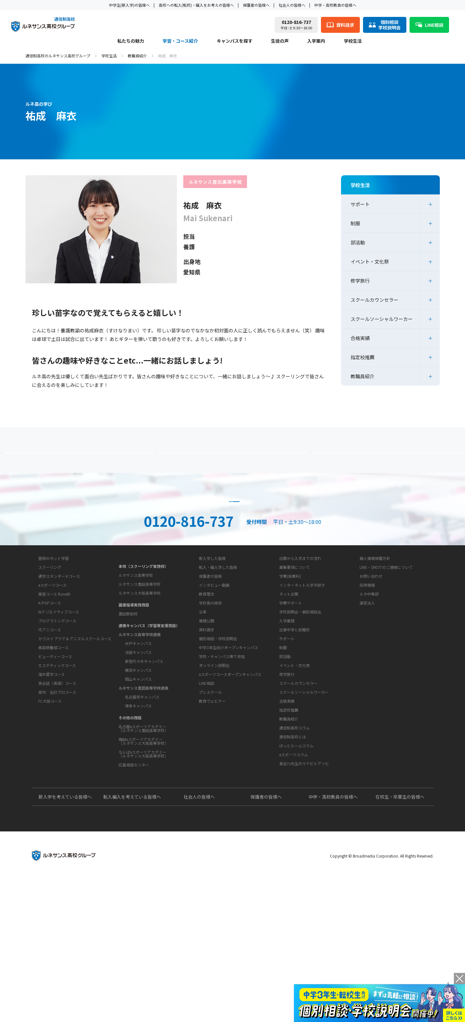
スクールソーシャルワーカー (382, 318)
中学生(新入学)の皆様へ (129, 5)
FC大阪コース (50, 802)
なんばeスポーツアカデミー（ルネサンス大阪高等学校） (143, 829)
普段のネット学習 (53, 659)
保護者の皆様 (210, 660)
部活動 (358, 242)
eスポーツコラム (293, 878)
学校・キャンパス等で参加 (222, 780)
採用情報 (367, 668)
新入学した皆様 (212, 642)
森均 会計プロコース (57, 793)
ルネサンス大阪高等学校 (140, 668)
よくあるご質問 (234, 465)
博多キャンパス (138, 781)
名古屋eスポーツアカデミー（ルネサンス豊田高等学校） (143, 804)
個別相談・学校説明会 (218, 762)
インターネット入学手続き (302, 668)
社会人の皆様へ (292, 5)
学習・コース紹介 (180, 41)
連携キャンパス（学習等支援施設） (149, 701)
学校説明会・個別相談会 (300, 695)
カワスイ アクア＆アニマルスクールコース (74, 739)
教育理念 (206, 697)
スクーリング (49, 668)
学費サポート (290, 686)
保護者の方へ (94, 465)
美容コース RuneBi (54, 695)
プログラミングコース (57, 721)
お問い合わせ (371, 660)
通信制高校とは (292, 860)
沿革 (203, 715)
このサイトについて (373, 630)
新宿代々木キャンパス (144, 737)
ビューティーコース (55, 757)
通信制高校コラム (294, 851)
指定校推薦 (362, 357)
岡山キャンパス (138, 754)
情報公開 (206, 724)
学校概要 (201, 686)
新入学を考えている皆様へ (65, 939)
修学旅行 (360, 280)
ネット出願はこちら (349, 543)
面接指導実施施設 (134, 680)
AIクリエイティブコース (58, 712)
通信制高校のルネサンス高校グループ (57, 55)
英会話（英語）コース (57, 784)
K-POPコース (49, 704)
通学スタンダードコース (59, 677)
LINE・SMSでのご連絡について (386, 651)
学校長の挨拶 (210, 706)
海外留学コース (51, 775)
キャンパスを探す (234, 41)
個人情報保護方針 (375, 642)
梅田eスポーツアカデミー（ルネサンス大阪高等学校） (143, 817)
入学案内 (316, 41)
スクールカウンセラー (374, 299)
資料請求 (232, 543)
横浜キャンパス (138, 746)
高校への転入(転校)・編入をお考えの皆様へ (196, 5)
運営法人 (367, 686)
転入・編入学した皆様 (218, 651)
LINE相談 (206, 807)
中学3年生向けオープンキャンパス (228, 771)
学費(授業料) (290, 660)
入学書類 (286, 704)
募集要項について (294, 651)
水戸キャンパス (138, 719)
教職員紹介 (137, 55)
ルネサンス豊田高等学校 (140, 660)
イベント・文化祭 (370, 261)
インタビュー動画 (214, 668)
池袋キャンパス (138, 728)
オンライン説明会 (214, 789)
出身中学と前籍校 (294, 713)
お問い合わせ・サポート (217, 741)
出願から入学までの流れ (300, 642)
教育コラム (284, 839)
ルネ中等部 (369, 677)
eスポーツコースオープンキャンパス (230, 798)
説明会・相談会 (116, 543)
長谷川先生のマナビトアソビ (304, 887)
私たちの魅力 (130, 41)
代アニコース (49, 730)
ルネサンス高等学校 (136, 651)
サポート (360, 204)
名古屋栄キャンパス (142, 772)
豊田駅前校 (128, 689)
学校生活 (353, 41)
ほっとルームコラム (296, 869)
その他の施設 (130, 793)
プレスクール (210, 816)
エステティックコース (57, 766)
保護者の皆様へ (256, 5)
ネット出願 (288, 677)
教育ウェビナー (212, 825)
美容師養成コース (53, 748)
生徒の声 (280, 41)
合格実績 (360, 338)
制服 (355, 223)
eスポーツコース (52, 686)
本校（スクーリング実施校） (143, 642)
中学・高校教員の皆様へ (335, 5)
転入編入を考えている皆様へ (132, 939)
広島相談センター (134, 840)
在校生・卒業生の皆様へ (400, 939)
